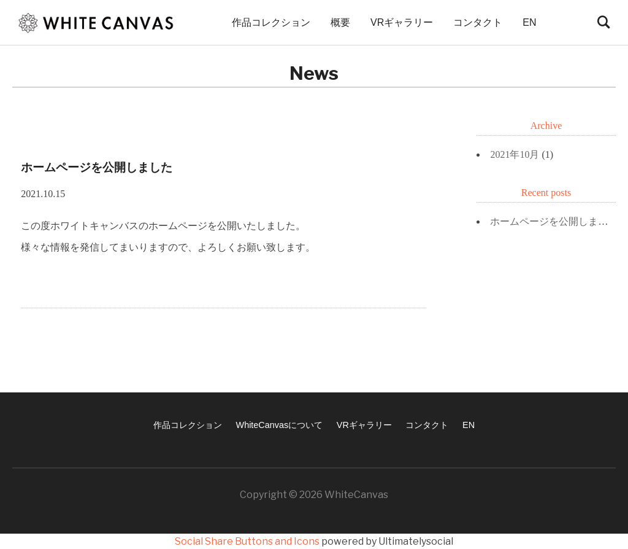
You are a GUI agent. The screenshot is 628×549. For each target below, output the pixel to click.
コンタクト (477, 22)
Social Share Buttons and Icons (247, 541)
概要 (340, 22)
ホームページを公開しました (554, 221)
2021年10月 (514, 154)
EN (529, 22)
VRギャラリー (401, 22)
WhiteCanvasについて (279, 425)
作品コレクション (271, 22)
